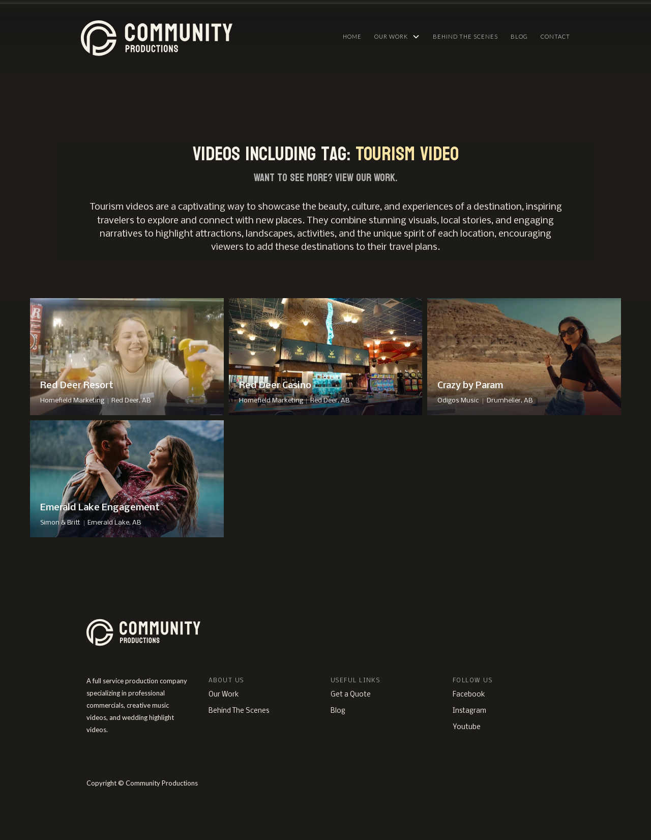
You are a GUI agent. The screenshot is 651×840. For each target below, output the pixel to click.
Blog (519, 36)
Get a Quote (351, 695)
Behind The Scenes (465, 36)
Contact (555, 36)
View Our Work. (366, 177)
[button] (397, 37)
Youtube (467, 727)
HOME (352, 36)
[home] (205, 35)
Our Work (224, 695)
